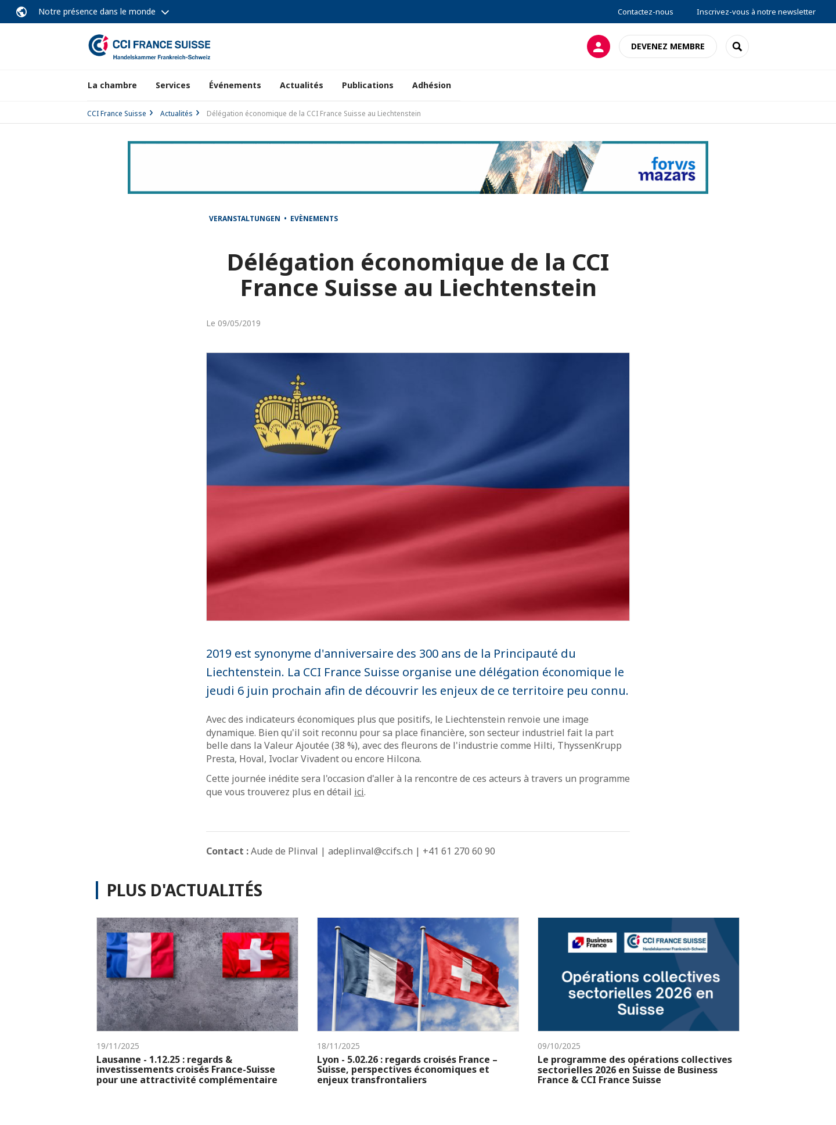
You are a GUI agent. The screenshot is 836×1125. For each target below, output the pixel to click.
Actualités (301, 85)
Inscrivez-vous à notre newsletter (756, 11)
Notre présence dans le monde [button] (97, 11)
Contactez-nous (645, 11)
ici (359, 791)
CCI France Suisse (116, 113)
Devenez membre (668, 46)
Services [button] (173, 85)
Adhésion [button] (431, 85)
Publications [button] (368, 85)
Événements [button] (235, 85)
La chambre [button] (112, 85)
